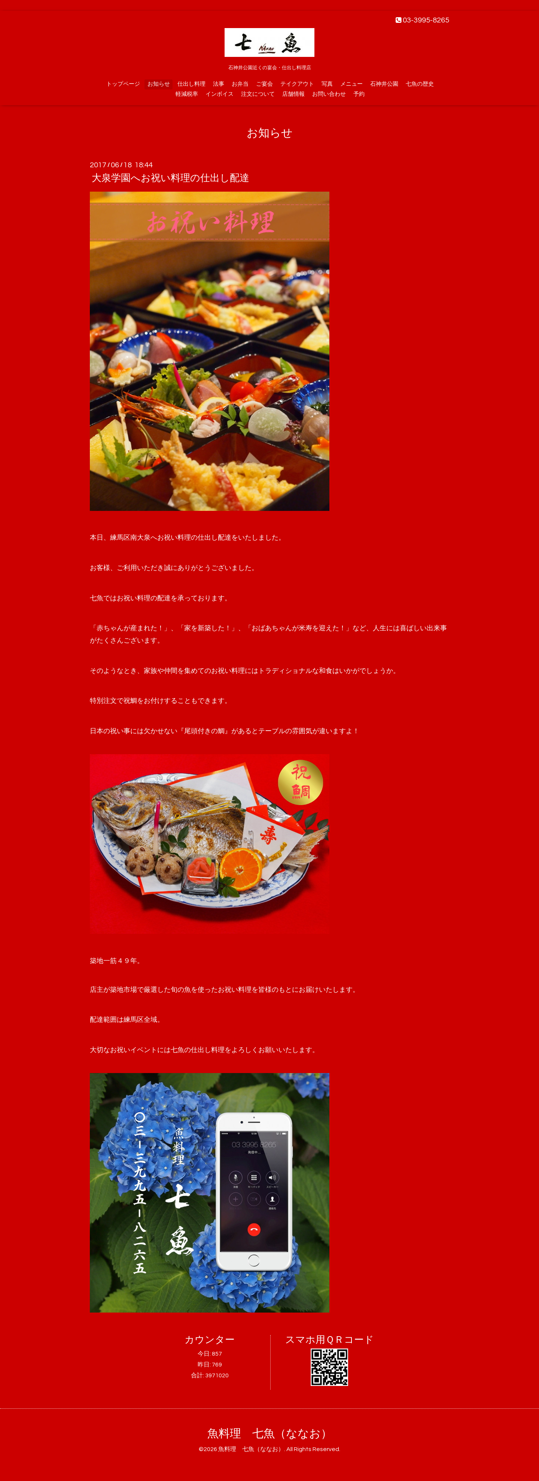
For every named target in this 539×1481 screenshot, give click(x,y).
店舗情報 (293, 94)
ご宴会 (264, 84)
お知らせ (158, 84)
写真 (327, 84)
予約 (359, 94)
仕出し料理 (191, 84)
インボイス (219, 94)
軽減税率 (187, 94)
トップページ (123, 84)
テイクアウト (297, 84)
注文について (258, 94)
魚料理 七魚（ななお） (269, 1433)
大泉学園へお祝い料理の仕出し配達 (170, 178)
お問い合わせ (329, 94)
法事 (218, 84)
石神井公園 (384, 84)
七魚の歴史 (420, 84)
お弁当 (240, 84)
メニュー (351, 84)
